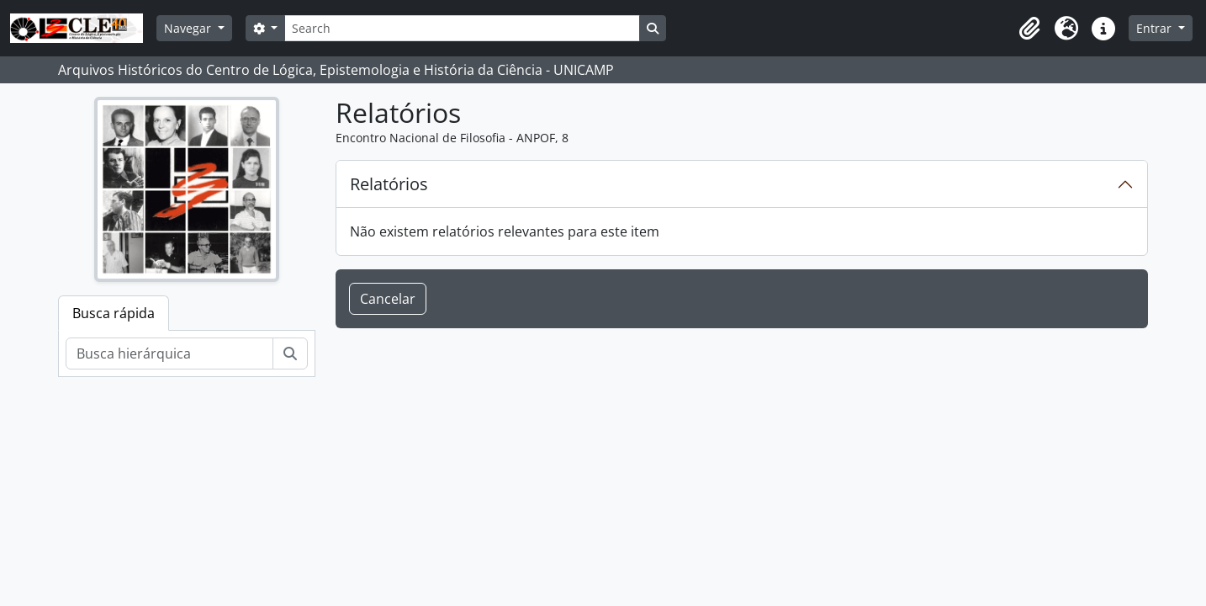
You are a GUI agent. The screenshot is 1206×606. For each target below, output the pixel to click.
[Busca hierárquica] (169, 353)
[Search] (461, 28)
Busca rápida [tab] (113, 313)
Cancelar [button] (387, 299)
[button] (1029, 28)
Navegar (189, 28)
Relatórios (389, 184)
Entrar (1155, 28)
